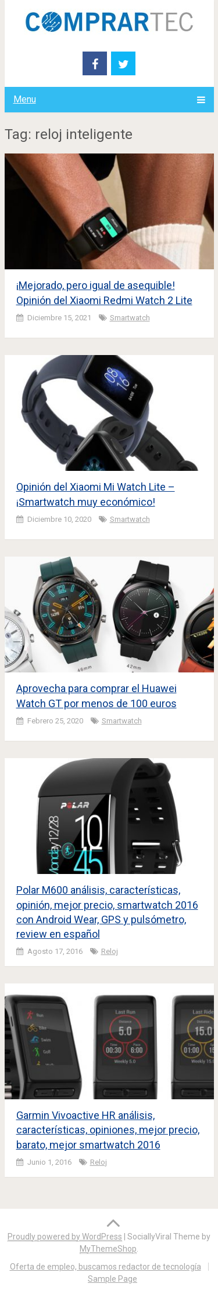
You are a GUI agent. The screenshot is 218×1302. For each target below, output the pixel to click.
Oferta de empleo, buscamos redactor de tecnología (105, 1266)
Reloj (109, 951)
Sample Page (112, 1278)
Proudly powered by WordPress (65, 1236)
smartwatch (130, 317)
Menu (24, 99)
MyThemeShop (108, 1248)
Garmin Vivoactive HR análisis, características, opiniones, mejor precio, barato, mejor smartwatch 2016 (107, 1129)
